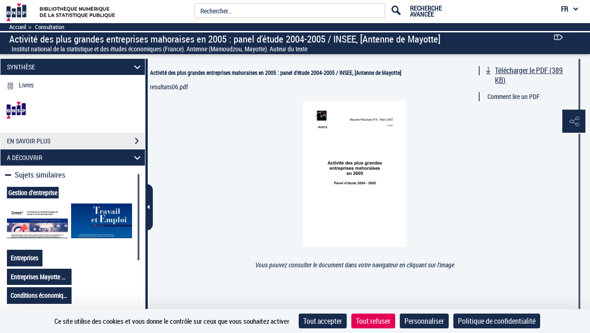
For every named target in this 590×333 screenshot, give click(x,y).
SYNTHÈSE (75, 67)
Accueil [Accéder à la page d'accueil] (17, 27)
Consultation (49, 27)
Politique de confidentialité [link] (497, 321)
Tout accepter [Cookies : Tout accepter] (322, 321)
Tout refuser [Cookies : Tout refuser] (373, 321)
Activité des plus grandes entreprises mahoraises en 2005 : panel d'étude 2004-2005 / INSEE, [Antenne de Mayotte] (275, 72)
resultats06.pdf (169, 86)
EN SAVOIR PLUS (76, 141)
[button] (573, 122)
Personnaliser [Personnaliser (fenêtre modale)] (424, 321)
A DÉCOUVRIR (75, 157)
